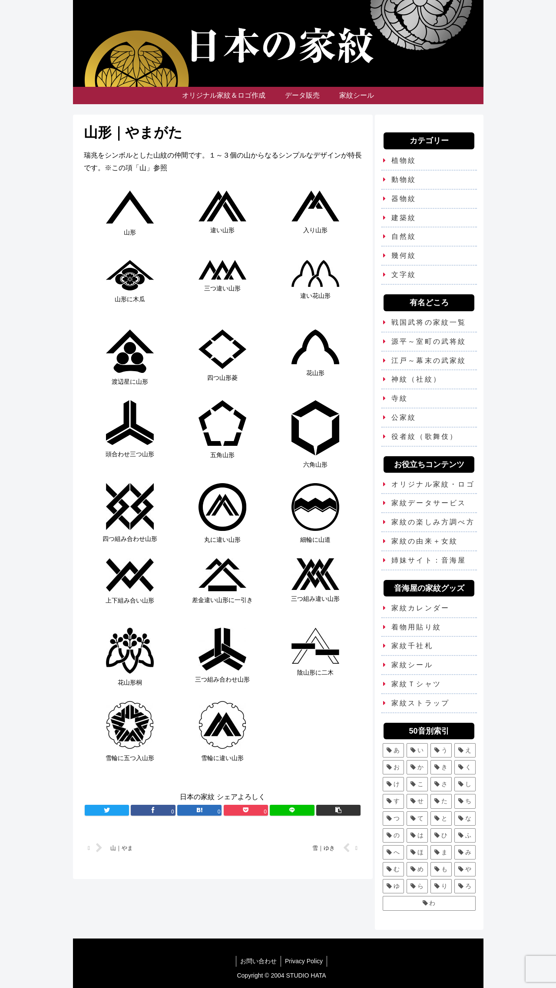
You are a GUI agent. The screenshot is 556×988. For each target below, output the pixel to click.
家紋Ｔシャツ (416, 684)
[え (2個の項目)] (465, 750)
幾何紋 (404, 255)
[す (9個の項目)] (393, 801)
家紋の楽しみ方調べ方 (433, 522)
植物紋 (404, 160)
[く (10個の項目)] (465, 767)
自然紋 (404, 236)
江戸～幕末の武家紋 (429, 360)
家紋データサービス (429, 503)
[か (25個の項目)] (417, 767)
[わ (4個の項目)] (429, 903)
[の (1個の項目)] (393, 835)
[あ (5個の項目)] (393, 750)
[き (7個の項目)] (441, 767)
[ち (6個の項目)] (465, 801)
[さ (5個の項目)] (441, 784)
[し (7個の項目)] (465, 784)
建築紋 (404, 217)
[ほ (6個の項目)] (417, 852)
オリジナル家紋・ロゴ (433, 484)
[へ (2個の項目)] (393, 852)
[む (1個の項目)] (393, 869)
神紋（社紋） (416, 379)
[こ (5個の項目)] (417, 784)
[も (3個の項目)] (441, 869)
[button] (338, 810)
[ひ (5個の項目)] (441, 835)
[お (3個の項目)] (393, 767)
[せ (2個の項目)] (417, 801)
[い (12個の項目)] (417, 750)
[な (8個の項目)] (465, 818)
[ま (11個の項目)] (441, 852)
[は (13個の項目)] (417, 835)
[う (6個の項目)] (441, 750)
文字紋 (404, 274)
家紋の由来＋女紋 (424, 541)
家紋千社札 (412, 645)
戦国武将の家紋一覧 (429, 322)
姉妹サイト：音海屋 (429, 560)
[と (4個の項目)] (441, 818)
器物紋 (404, 198)
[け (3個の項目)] (393, 784)
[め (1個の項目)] (417, 869)
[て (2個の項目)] (417, 818)
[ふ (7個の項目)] (465, 835)
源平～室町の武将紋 (429, 341)
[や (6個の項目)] (465, 869)
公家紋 (404, 417)
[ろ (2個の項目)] (465, 886)
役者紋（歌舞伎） (424, 436)
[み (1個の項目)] (465, 852)
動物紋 (404, 179)
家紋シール (412, 665)
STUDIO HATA (306, 975)
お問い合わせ (258, 961)
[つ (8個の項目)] (393, 818)
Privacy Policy (304, 961)
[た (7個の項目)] (441, 801)
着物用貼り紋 (416, 627)
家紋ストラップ (420, 703)
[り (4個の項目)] (441, 886)
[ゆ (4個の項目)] (393, 886)
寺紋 (399, 398)
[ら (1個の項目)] (417, 886)
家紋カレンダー (420, 608)
